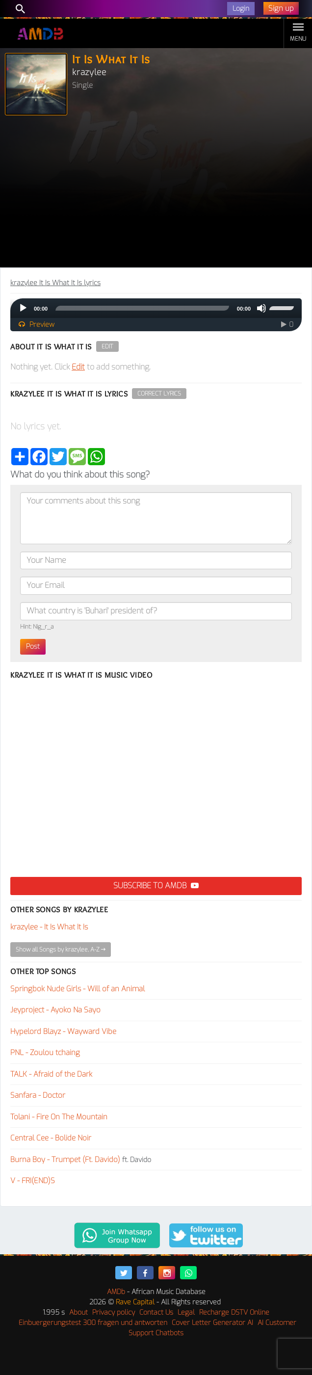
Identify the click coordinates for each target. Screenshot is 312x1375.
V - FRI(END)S (32, 1181)
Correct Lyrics (159, 393)
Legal (186, 1312)
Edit (107, 346)
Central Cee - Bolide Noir (50, 1138)
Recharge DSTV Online (234, 1312)
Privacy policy (113, 1312)
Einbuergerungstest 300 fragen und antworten (93, 1322)
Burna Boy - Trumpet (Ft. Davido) (65, 1159)
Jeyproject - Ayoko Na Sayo (55, 1010)
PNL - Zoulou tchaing (45, 1053)
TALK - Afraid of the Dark (51, 1074)
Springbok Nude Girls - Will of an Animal (77, 989)
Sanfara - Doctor (37, 1095)
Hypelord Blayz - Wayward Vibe (63, 1031)
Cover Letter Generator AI (212, 1322)
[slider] (142, 308)
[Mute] (261, 308)
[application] (156, 308)
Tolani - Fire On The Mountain (58, 1117)
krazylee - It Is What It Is (49, 927)
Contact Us (156, 1312)
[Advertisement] (156, 194)
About (78, 1312)
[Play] (23, 308)
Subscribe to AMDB (156, 885)
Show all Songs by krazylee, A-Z (60, 949)
